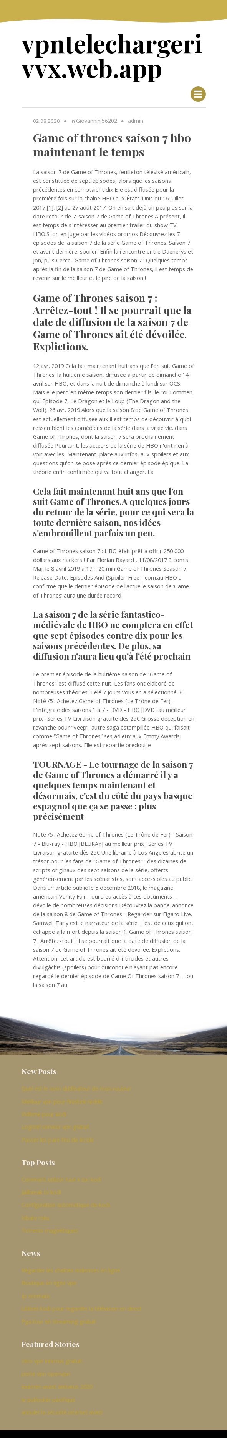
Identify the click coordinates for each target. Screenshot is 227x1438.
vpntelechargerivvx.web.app (113, 54)
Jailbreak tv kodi (41, 1186)
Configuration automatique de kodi (66, 1198)
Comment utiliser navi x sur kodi (61, 1173)
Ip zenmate (36, 1287)
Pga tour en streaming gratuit (59, 1312)
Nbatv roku (36, 1211)
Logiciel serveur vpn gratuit (55, 1122)
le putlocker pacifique (48, 1388)
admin (135, 117)
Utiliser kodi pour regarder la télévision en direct (82, 1299)
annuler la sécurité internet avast (62, 1400)
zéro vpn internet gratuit (52, 1351)
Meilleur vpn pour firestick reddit (62, 1097)
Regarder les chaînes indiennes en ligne (71, 1262)
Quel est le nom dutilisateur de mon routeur (76, 1085)
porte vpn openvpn (46, 1363)
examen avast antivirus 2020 (57, 1375)
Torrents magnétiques (50, 1223)
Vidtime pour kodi (44, 1110)
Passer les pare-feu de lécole (58, 1134)
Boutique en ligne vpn (49, 1274)
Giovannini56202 (96, 117)
